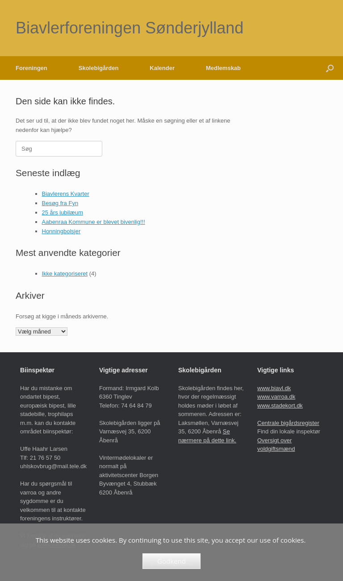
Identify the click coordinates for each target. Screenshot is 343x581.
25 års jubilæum (63, 212)
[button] (330, 68)
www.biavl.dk (274, 388)
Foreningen (31, 68)
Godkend (171, 560)
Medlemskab (223, 68)
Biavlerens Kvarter (65, 193)
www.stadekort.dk (280, 405)
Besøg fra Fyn (60, 203)
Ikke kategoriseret (65, 273)
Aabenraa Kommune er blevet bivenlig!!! (93, 221)
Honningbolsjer (61, 231)
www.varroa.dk (276, 396)
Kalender (162, 68)
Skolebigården (99, 68)
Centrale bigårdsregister (288, 423)
